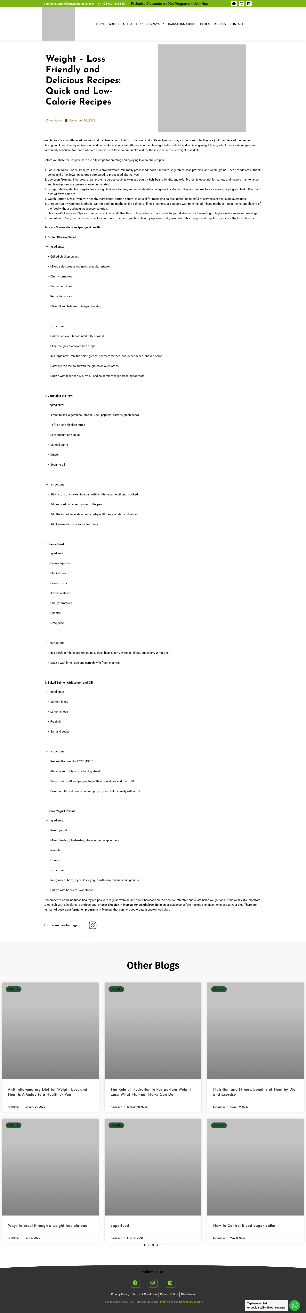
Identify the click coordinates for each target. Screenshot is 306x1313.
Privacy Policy (166, 1302)
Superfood (119, 1226)
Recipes (220, 24)
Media (127, 24)
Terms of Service (187, 1302)
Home (100, 24)
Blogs (205, 24)
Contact (236, 24)
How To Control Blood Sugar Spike (244, 1226)
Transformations (182, 24)
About (114, 24)
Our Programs (150, 24)
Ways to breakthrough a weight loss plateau (47, 1226)
